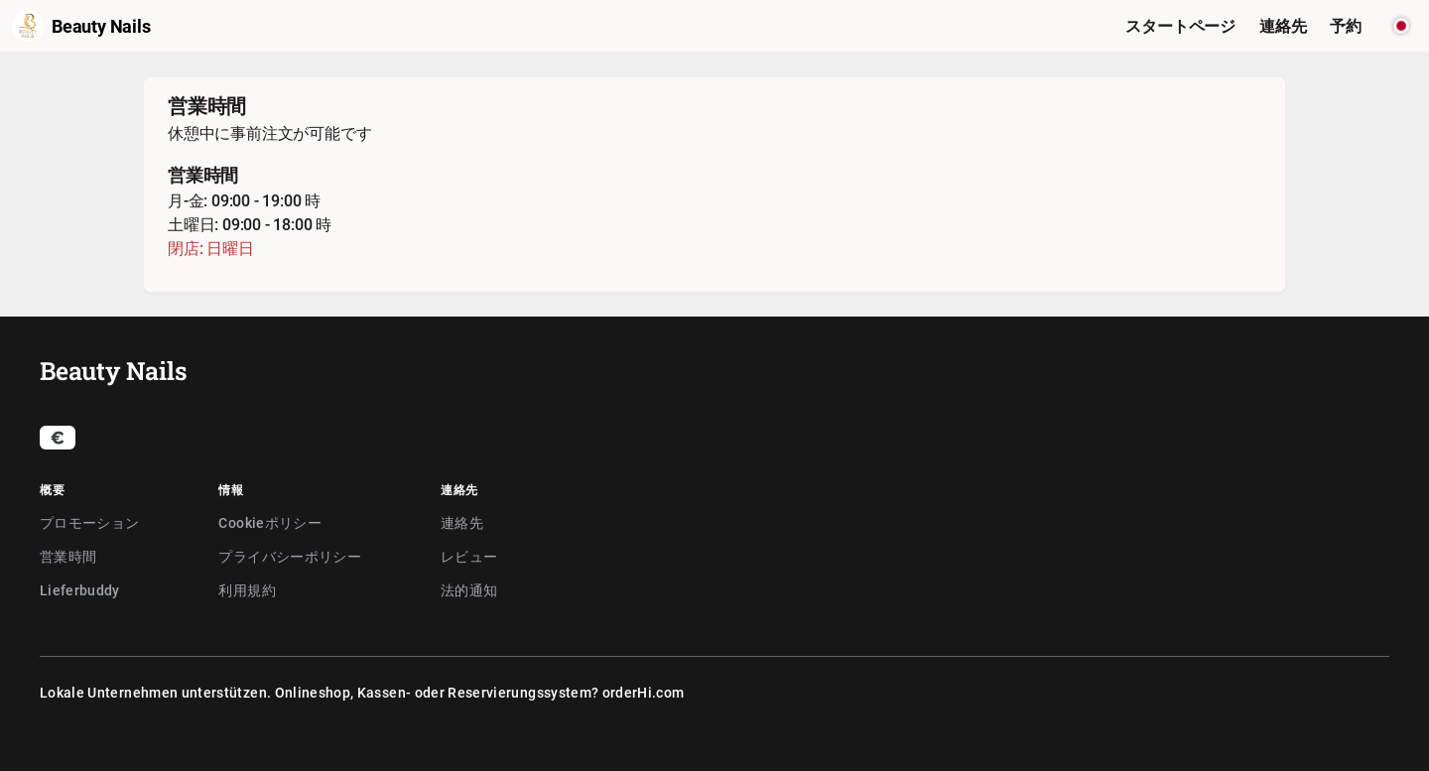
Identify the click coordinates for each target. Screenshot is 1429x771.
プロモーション (89, 522)
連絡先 (462, 522)
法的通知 (469, 589)
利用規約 (246, 589)
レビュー (469, 556)
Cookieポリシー (270, 522)
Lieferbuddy (80, 589)
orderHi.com (643, 692)
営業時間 (68, 556)
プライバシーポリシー (289, 556)
